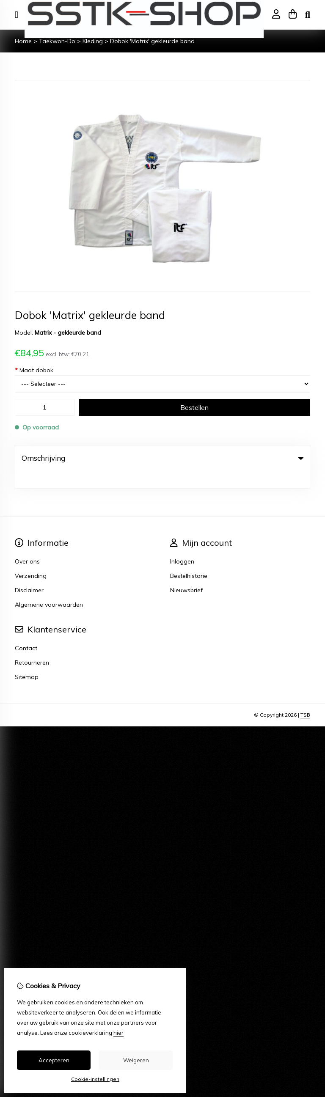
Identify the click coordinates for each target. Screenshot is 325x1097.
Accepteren (54, 1060)
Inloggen (182, 544)
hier (118, 1032)
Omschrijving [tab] (162, 458)
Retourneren (32, 645)
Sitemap (27, 659)
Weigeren (136, 1060)
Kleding (93, 41)
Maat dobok (34, 370)
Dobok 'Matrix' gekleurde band (152, 41)
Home (23, 41)
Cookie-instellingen (95, 1079)
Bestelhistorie (188, 558)
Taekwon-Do (57, 41)
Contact (26, 631)
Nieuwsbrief (186, 573)
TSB (305, 697)
